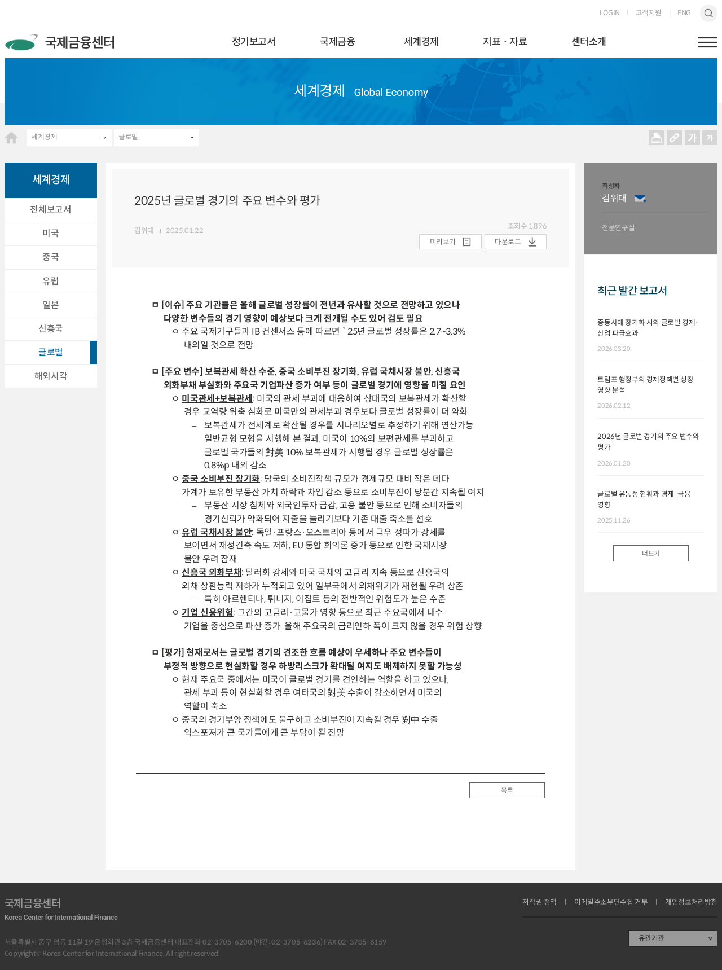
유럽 (50, 281)
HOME (11, 137)
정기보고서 (254, 42)
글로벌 (128, 137)
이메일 (640, 198)
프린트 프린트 (656, 137)
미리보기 (443, 242)
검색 (709, 14)
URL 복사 (674, 137)
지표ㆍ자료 (505, 42)
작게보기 (710, 137)
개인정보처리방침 (691, 902)
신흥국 (50, 328)
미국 (50, 233)
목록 (507, 791)
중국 (50, 257)
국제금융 (337, 42)
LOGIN (610, 13)
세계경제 (421, 42)
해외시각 (50, 376)
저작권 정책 (539, 902)
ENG (684, 13)
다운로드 (508, 242)
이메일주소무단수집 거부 (611, 902)
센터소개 (588, 42)
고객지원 (649, 13)
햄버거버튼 (708, 42)
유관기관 (651, 938)
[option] (655, 208)
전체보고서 (50, 209)
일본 (50, 305)
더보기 (651, 554)
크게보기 (692, 137)
